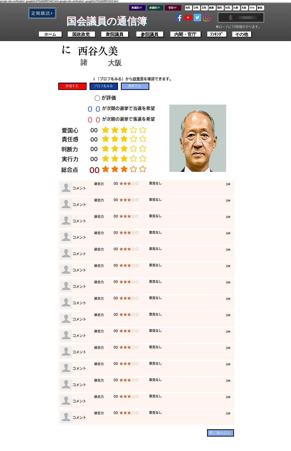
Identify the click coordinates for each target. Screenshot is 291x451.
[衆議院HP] (137, 8)
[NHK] (252, 8)
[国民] (220, 8)
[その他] (242, 34)
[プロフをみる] (104, 86)
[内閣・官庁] (185, 34)
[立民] (204, 8)
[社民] (228, 8)
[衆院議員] (115, 34)
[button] (42, 13)
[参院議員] (150, 34)
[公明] (196, 8)
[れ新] (236, 8)
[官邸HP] (173, 8)
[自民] (188, 8)
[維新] (212, 8)
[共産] (244, 8)
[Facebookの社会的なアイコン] (179, 17)
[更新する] (135, 86)
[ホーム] (50, 34)
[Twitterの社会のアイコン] (197, 17)
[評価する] (72, 86)
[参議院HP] (155, 8)
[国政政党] (81, 34)
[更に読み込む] (220, 433)
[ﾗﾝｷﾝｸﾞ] (217, 34)
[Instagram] (206, 17)
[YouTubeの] (188, 17)
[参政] (260, 8)
